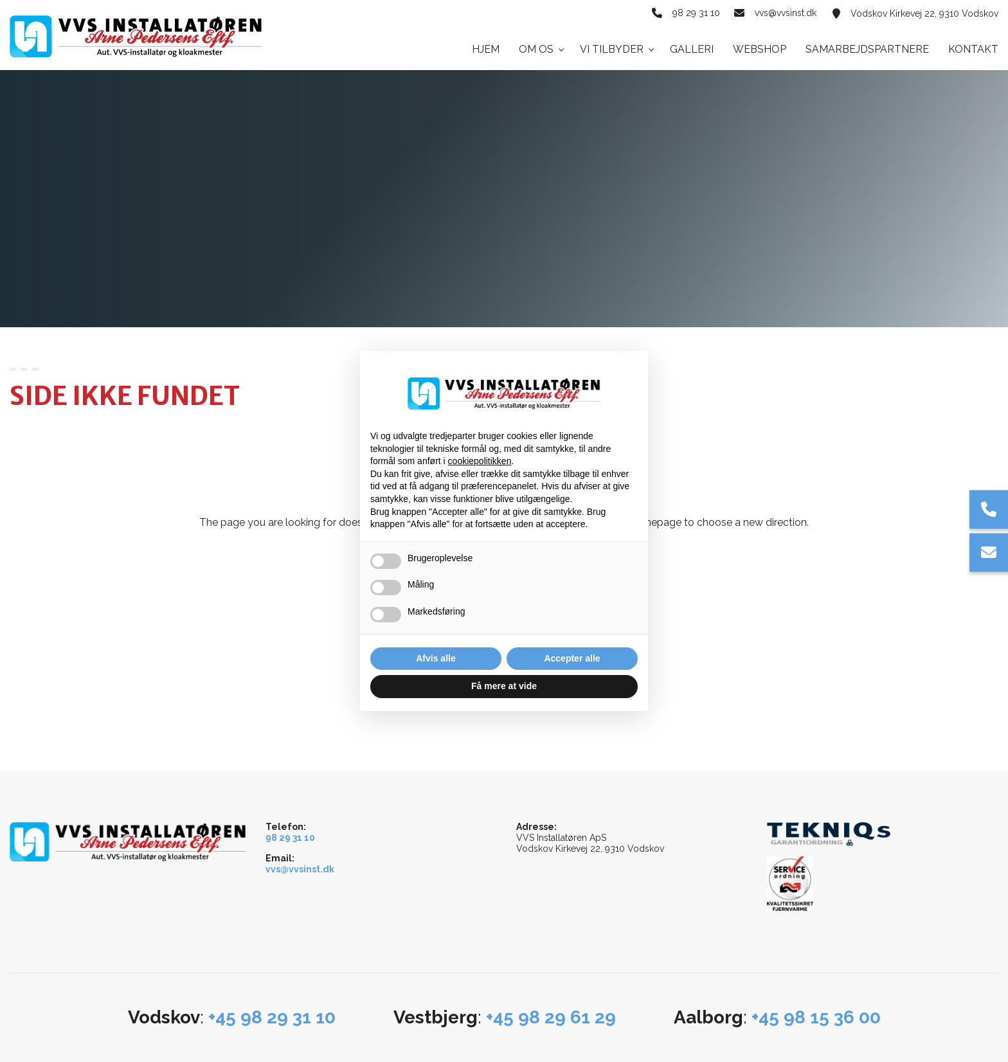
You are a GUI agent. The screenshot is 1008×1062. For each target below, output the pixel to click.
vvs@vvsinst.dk (785, 13)
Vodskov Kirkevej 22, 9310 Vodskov (924, 13)
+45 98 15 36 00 (816, 1017)
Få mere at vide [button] (504, 686)
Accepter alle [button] (572, 658)
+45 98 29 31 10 (272, 1017)
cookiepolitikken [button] (480, 461)
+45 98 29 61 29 (551, 1017)
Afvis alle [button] (435, 658)
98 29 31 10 (694, 13)
